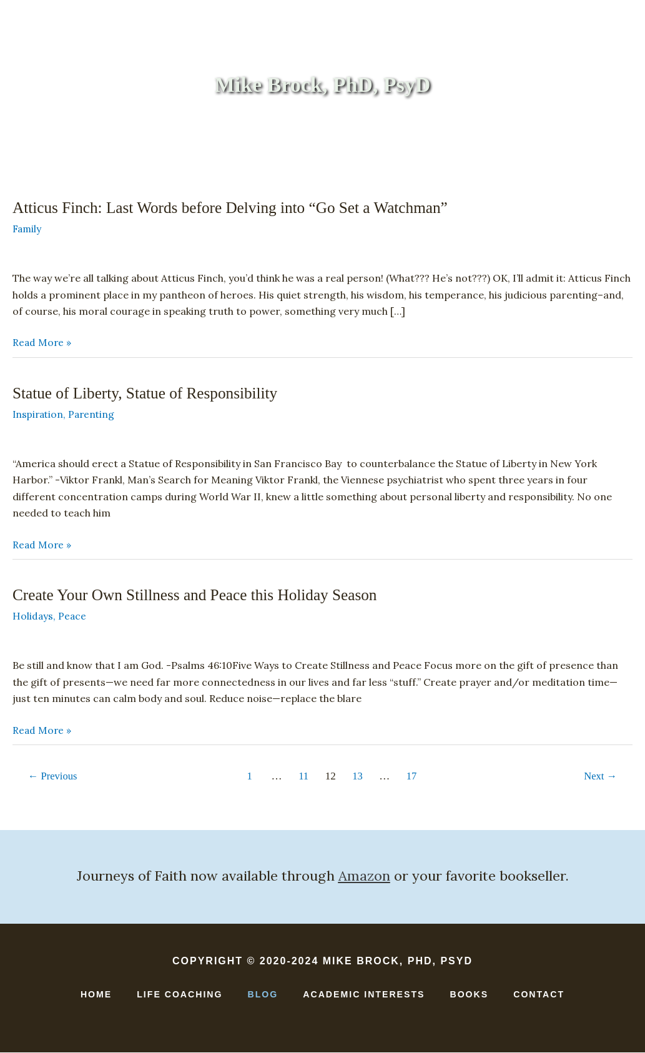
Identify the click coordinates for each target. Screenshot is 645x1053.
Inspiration (39, 415)
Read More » (42, 344)
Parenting (95, 415)
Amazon (364, 876)
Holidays (33, 617)
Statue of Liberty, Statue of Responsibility (148, 394)
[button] (534, 139)
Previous (54, 777)
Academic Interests (380, 139)
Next (599, 777)
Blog (262, 995)
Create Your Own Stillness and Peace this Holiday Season (200, 596)
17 (413, 777)
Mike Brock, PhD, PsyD (322, 85)
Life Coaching (200, 139)
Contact (487, 139)
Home (123, 139)
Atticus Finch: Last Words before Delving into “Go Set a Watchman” (236, 209)
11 (303, 777)
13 (358, 777)
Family (27, 230)
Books (281, 139)
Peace (73, 617)
